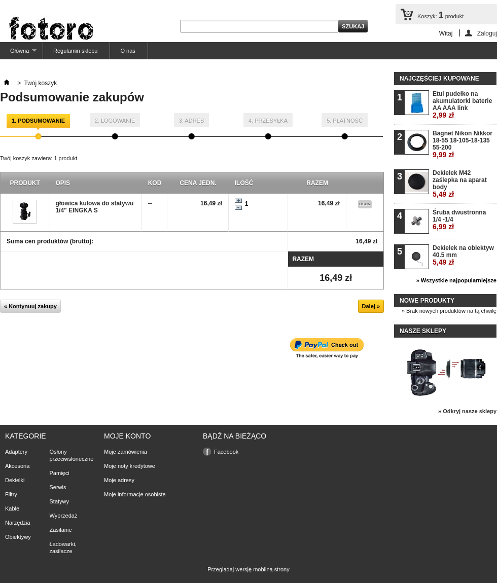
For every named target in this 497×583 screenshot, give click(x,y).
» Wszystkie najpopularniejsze (456, 280)
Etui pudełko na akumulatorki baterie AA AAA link (462, 104)
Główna (18, 53)
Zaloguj (487, 33)
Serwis (58, 487)
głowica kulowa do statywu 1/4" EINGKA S (94, 207)
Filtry (11, 494)
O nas (127, 51)
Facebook (226, 452)
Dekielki (15, 480)
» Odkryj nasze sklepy (467, 411)
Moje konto (127, 436)
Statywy (59, 501)
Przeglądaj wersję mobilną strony (248, 569)
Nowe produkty (427, 300)
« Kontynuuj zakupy (30, 306)
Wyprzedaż (64, 516)
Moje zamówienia (125, 452)
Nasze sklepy (423, 331)
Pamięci (59, 473)
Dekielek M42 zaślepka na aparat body (460, 183)
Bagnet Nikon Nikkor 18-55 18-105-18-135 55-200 (462, 144)
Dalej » (371, 306)
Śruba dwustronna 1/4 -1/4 (459, 220)
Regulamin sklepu (75, 51)
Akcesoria (17, 466)
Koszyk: (440, 15)
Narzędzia (17, 523)
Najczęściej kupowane (439, 78)
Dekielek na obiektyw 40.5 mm (463, 255)
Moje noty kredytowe (129, 466)
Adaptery (16, 452)
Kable (12, 508)
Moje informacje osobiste (135, 494)
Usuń (365, 204)
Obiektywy (18, 537)
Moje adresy (119, 480)
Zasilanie (61, 530)
